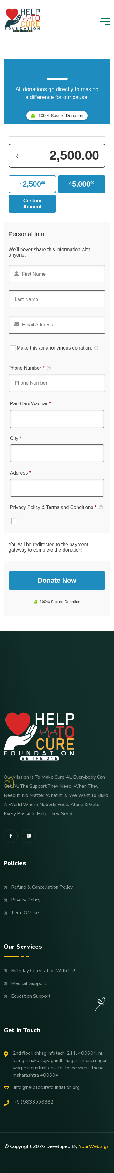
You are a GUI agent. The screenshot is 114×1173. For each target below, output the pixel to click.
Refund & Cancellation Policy (42, 887)
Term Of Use (25, 912)
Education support (30, 996)
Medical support (28, 983)
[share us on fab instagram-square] (29, 836)
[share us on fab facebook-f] (11, 836)
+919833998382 (29, 1102)
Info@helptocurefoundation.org (42, 1087)
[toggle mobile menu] (105, 21)
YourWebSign (94, 1146)
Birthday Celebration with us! (43, 970)
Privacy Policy (25, 900)
